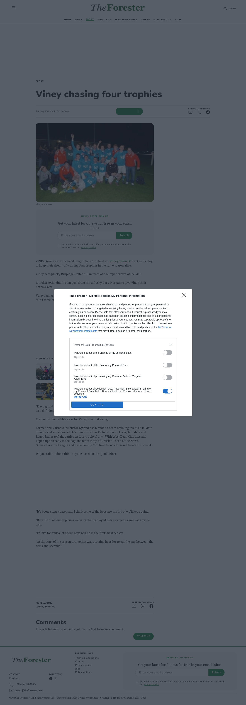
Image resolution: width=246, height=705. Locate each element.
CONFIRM (97, 404)
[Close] (185, 296)
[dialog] (123, 352)
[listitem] (123, 345)
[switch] (167, 352)
